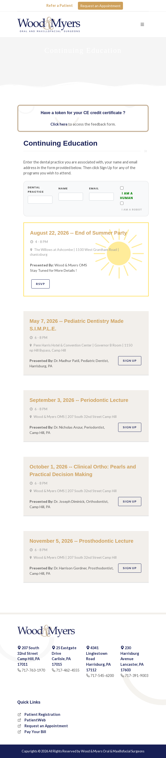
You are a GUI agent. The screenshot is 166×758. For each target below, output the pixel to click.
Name (63, 188)
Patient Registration (42, 714)
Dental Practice (36, 189)
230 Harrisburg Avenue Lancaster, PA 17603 (132, 659)
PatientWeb (35, 720)
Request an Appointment (100, 6)
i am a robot (131, 209)
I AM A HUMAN (126, 195)
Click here (58, 124)
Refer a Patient (59, 5)
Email (94, 188)
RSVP (40, 284)
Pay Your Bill (35, 732)
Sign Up (130, 360)
